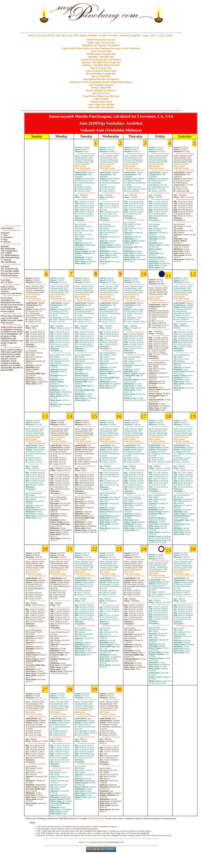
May (64, 35)
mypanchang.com (101, 27)
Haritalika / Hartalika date (101, 56)
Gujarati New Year (101, 93)
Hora (153, 35)
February (41, 35)
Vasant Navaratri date (101, 51)
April (57, 35)
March (50, 35)
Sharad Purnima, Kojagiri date (101, 73)
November (113, 35)
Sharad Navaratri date (101, 68)
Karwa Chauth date (100, 76)
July (76, 35)
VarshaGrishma (58, 573)
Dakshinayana (58, 570)
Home (169, 35)
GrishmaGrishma (182, 298)
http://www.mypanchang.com (93, 842)
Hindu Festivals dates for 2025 (101, 39)
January (32, 35)
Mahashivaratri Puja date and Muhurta (101, 45)
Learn (161, 35)
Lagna (145, 35)
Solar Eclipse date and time (101, 107)
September (92, 35)
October (103, 35)
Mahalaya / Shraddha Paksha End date (101, 65)
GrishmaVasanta (82, 167)
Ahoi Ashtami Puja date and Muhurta (101, 79)
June (70, 35)
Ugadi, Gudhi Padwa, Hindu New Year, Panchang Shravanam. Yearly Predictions (101, 48)
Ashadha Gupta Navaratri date (101, 54)
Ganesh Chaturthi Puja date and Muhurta (101, 59)
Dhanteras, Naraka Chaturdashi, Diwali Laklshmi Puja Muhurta (101, 82)
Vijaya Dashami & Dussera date (101, 70)
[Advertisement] (25, 13)
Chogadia (135, 35)
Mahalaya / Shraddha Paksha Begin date (101, 62)
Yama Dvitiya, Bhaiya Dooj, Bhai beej (101, 96)
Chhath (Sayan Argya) (101, 101)
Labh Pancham (101, 99)
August (82, 35)
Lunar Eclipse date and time (101, 104)
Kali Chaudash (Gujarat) (101, 85)
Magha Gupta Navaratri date (101, 42)
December (124, 35)
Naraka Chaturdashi (101, 87)
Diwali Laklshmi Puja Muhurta (101, 90)
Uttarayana (82, 164)
